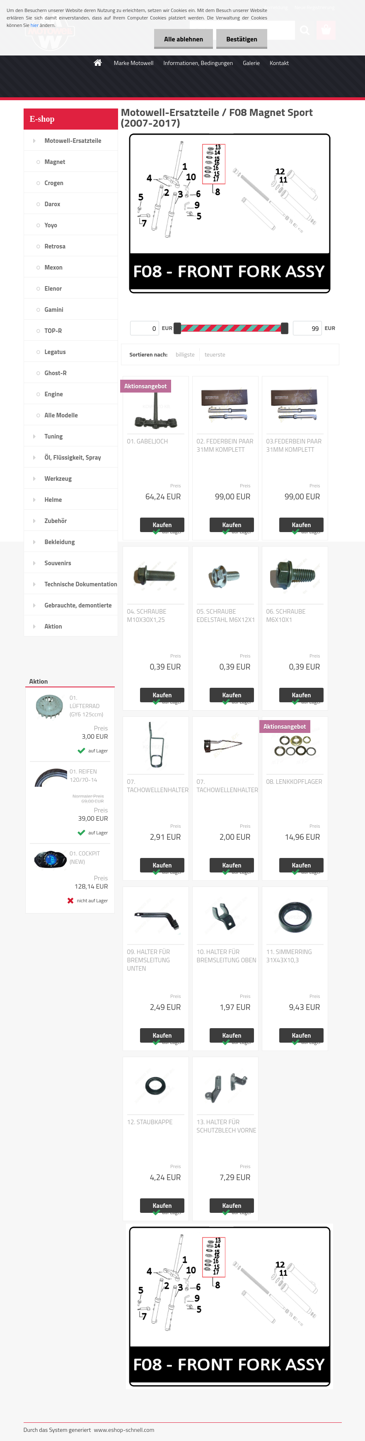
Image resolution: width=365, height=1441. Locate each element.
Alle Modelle (61, 415)
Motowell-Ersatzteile (73, 140)
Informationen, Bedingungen (198, 62)
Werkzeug (58, 478)
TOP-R (53, 330)
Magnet (55, 161)
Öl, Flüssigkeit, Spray (73, 457)
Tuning (54, 436)
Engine (54, 394)
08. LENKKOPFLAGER (294, 782)
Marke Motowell (134, 62)
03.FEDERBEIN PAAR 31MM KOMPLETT (294, 445)
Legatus (55, 352)
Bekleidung (60, 542)
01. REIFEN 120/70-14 (83, 775)
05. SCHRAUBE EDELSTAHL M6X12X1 (226, 615)
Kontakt (279, 62)
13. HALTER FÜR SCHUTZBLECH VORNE (226, 1126)
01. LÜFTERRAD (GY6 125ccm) (86, 706)
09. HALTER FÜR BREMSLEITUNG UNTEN (148, 960)
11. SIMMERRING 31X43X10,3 (289, 956)
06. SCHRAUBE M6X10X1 (286, 615)
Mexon (54, 267)
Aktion (53, 626)
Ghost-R (56, 373)
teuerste (215, 354)
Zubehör (56, 520)
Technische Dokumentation (81, 584)
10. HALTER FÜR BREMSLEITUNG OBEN (226, 956)
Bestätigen (241, 39)
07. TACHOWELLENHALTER (158, 786)
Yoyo (51, 225)
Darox (52, 204)
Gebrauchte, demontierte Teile (78, 607)
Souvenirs (58, 563)
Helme (53, 499)
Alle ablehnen (182, 39)
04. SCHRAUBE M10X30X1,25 (147, 615)
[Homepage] (98, 62)
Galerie (251, 62)
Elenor (53, 288)
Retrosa (55, 246)
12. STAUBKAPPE (150, 1122)
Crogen (54, 183)
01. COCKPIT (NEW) (85, 857)
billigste (185, 354)
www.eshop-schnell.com (124, 1429)
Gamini (54, 309)
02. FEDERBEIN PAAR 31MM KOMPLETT (225, 445)
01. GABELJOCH (147, 441)
